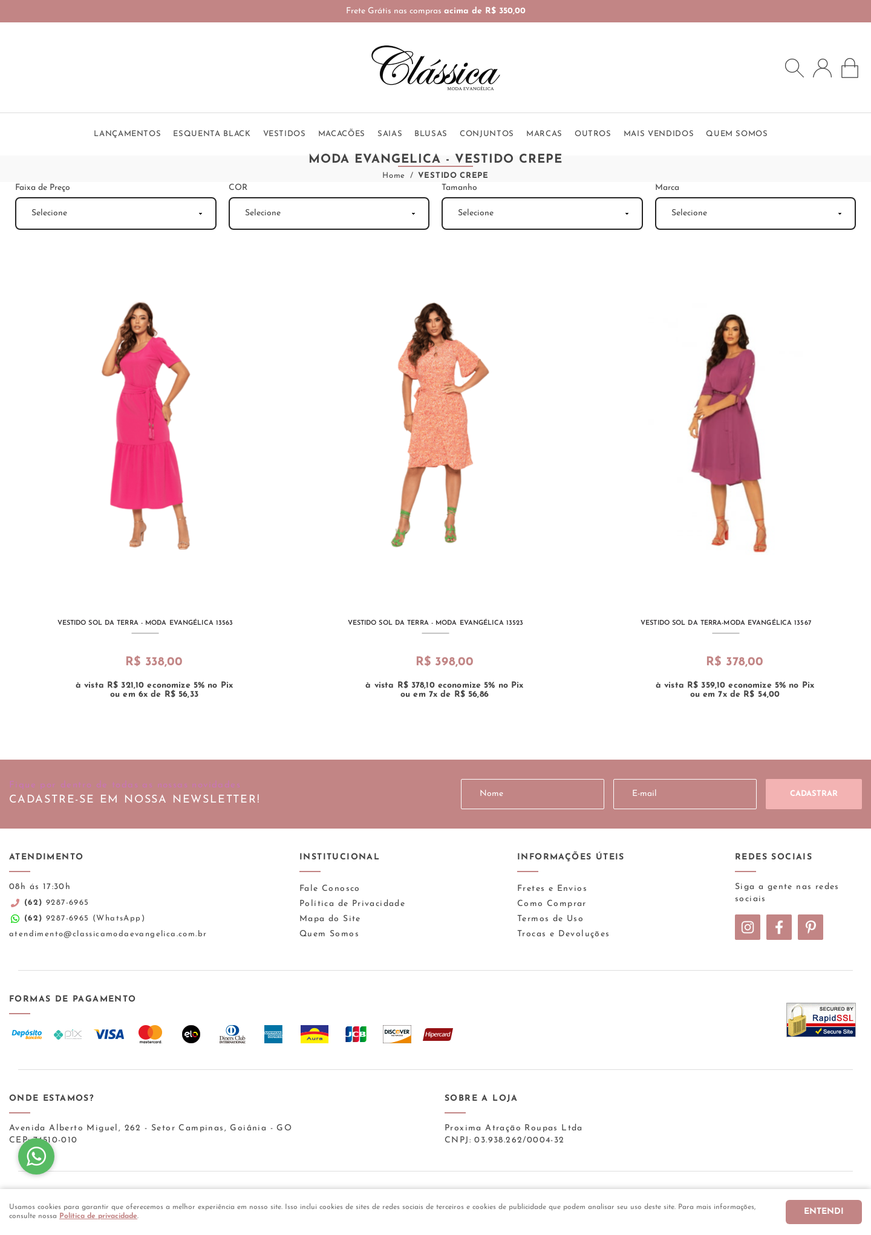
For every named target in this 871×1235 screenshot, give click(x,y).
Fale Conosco (329, 888)
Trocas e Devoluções (563, 934)
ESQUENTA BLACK (211, 134)
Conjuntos (487, 134)
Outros (593, 134)
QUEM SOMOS (737, 134)
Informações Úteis (571, 857)
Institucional (339, 857)
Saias (389, 134)
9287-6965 (57, 903)
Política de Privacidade (352, 903)
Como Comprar (552, 903)
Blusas (431, 134)
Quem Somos (329, 934)
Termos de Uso (550, 919)
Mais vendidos (659, 134)
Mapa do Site (330, 919)
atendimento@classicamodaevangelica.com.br (108, 934)
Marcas (544, 134)
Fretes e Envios (552, 888)
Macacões (341, 134)
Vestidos (284, 134)
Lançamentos (127, 134)
